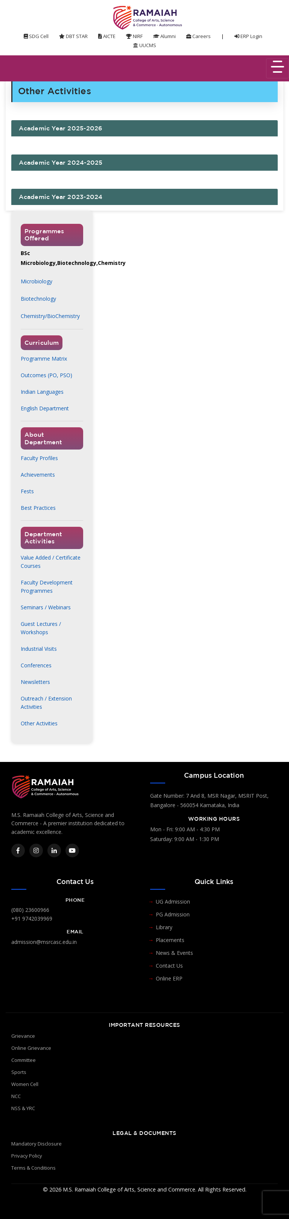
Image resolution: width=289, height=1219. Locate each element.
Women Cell (24, 1084)
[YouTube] (72, 850)
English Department (45, 408)
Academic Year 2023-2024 (60, 196)
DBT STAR (73, 36)
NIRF (134, 36)
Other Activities (39, 723)
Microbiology (36, 281)
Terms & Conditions (33, 1167)
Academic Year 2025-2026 (60, 128)
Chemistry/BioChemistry (50, 316)
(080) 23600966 (30, 909)
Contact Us (169, 965)
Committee (23, 1060)
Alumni (164, 36)
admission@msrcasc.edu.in (44, 941)
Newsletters (35, 681)
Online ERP (169, 978)
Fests (27, 491)
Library (164, 927)
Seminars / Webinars (46, 607)
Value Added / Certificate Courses (51, 561)
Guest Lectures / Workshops (41, 628)
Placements (170, 940)
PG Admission (173, 914)
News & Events (174, 952)
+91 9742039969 (31, 918)
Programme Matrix (44, 358)
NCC (16, 1096)
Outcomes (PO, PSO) (46, 375)
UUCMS (144, 45)
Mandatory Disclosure (36, 1143)
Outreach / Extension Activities (46, 702)
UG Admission (173, 901)
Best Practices (38, 507)
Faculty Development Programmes (47, 586)
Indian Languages (42, 391)
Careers (198, 36)
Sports (18, 1072)
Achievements (38, 474)
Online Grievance (31, 1048)
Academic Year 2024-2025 (60, 162)
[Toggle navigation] (277, 68)
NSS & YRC (23, 1108)
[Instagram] (36, 850)
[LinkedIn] (54, 850)
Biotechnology (38, 298)
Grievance (23, 1035)
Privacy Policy (26, 1155)
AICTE (107, 36)
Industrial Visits (39, 648)
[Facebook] (18, 850)
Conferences (36, 665)
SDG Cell (36, 36)
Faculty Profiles (39, 458)
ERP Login (248, 36)
